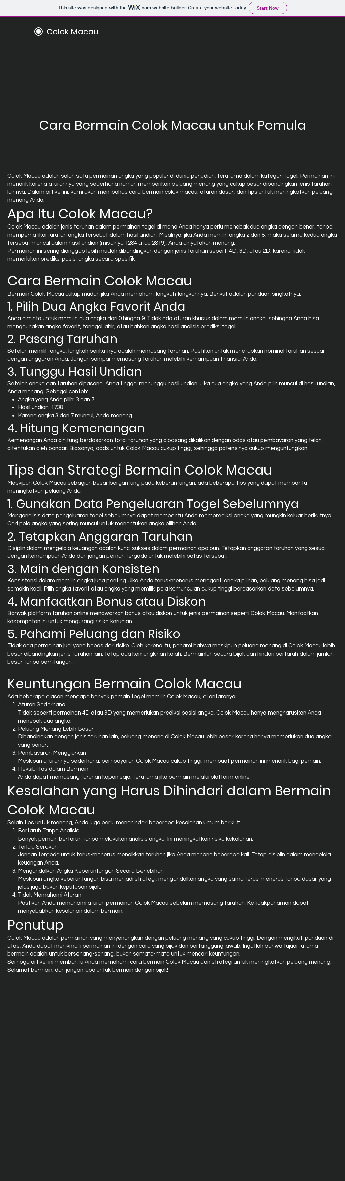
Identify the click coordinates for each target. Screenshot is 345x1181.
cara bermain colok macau (163, 192)
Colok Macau (72, 31)
